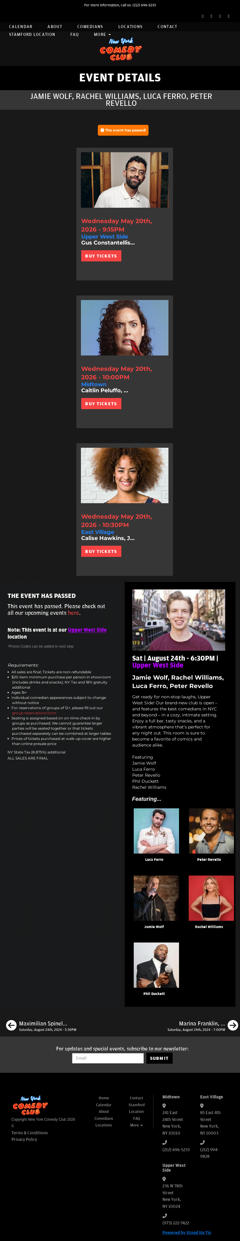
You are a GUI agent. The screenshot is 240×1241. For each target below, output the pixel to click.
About (54, 26)
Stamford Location (32, 34)
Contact (167, 26)
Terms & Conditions (29, 1132)
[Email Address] (108, 1058)
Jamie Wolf (154, 927)
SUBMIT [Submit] (159, 1058)
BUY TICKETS (101, 256)
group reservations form (34, 713)
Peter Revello (209, 859)
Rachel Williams (209, 927)
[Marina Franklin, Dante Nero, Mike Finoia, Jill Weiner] (203, 1026)
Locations (130, 26)
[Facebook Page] (202, 16)
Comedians (90, 26)
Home (104, 1098)
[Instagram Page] (220, 16)
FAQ (74, 34)
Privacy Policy (24, 1139)
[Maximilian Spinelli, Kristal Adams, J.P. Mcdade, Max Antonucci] (41, 1026)
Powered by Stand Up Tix (186, 1232)
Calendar (20, 26)
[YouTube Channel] (228, 16)
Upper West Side (87, 630)
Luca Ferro (154, 859)
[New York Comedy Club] (120, 48)
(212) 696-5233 (144, 5)
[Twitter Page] (211, 16)
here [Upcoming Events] (73, 613)
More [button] (102, 34)
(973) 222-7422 (175, 1223)
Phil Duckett (154, 994)
